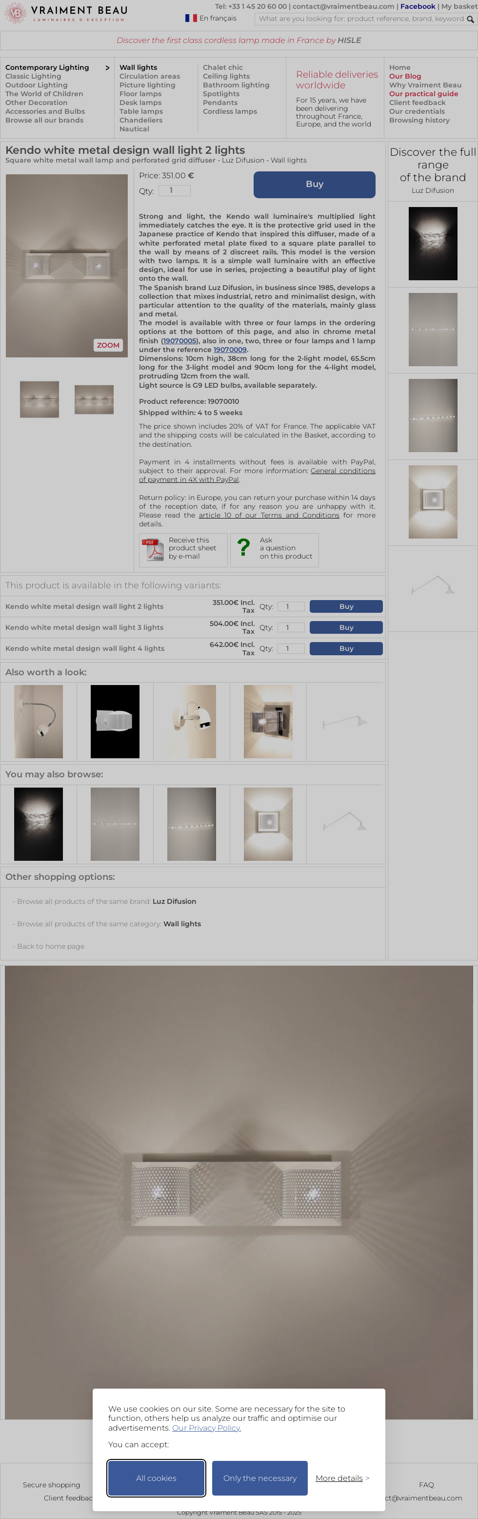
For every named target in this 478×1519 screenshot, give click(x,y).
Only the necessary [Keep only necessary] (260, 1478)
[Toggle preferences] (338, 1478)
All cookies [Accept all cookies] (156, 1478)
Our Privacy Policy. (206, 1428)
